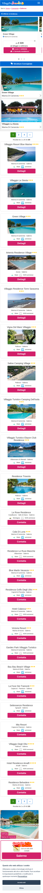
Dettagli (21, 171)
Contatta (21, 522)
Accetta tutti (21, 882)
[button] (18, 59)
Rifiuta (21, 888)
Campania (14, 8)
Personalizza (22, 876)
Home (8, 8)
